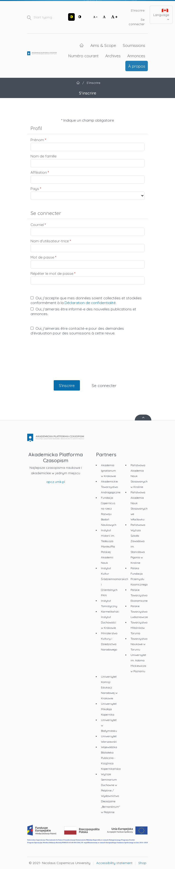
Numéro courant (83, 55)
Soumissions (134, 45)
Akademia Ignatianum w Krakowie (108, 470)
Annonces (136, 55)
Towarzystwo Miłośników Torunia (139, 628)
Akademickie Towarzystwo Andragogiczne (110, 487)
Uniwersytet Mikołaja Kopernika (109, 709)
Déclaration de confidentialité (90, 302)
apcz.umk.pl (55, 482)
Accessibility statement (114, 863)
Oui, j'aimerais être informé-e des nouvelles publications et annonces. (83, 311)
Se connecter (136, 21)
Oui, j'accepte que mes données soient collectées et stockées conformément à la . (86, 300)
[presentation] (87, 363)
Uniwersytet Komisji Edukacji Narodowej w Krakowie (109, 687)
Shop (142, 863)
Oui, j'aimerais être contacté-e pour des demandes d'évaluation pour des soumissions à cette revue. (77, 330)
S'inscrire (137, 10)
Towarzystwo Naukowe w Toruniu (139, 644)
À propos (136, 66)
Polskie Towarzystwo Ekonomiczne (139, 595)
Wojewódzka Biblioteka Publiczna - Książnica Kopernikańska (111, 757)
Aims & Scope (103, 45)
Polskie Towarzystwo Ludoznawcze (139, 611)
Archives (113, 55)
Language (161, 15)
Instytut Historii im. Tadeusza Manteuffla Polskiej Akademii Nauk (108, 546)
